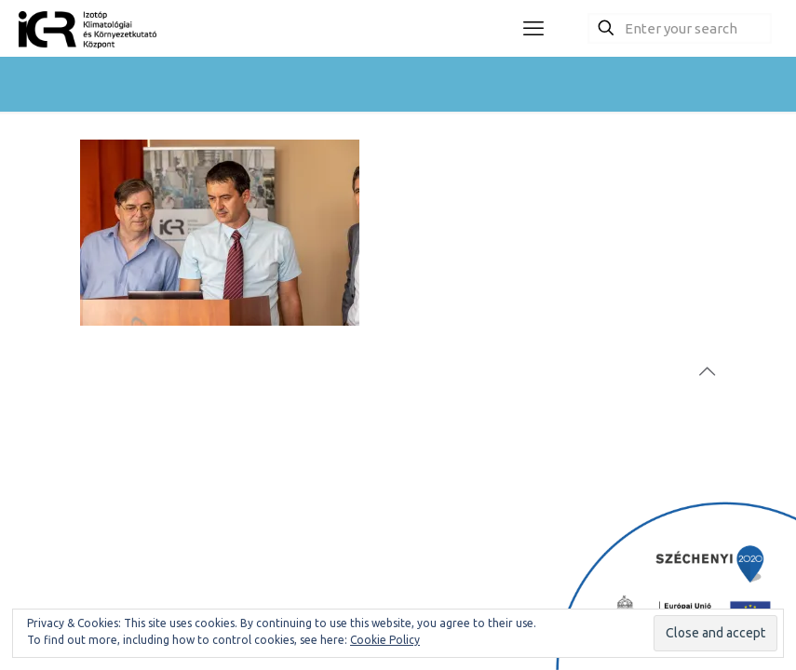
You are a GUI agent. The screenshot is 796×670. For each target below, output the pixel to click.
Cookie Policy (385, 640)
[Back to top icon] (706, 371)
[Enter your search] (680, 28)
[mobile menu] (533, 28)
